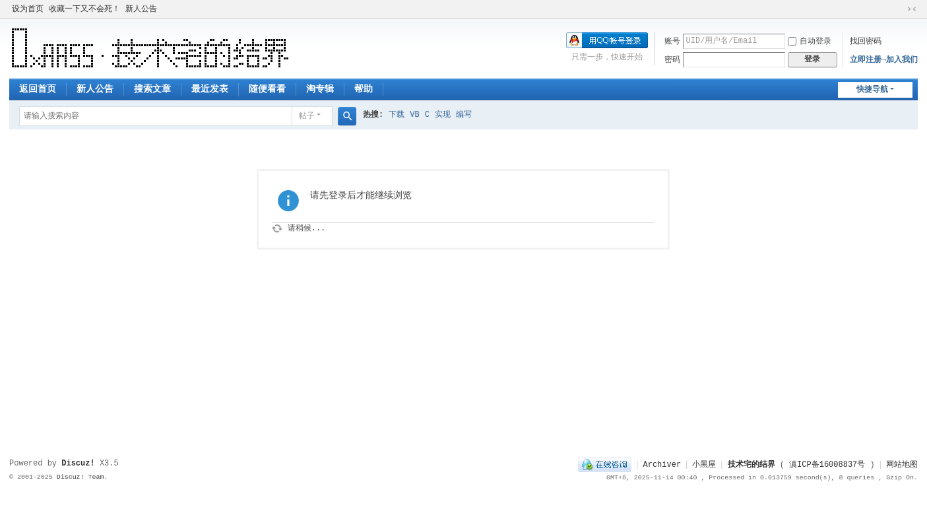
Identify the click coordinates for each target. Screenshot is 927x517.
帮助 (363, 89)
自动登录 (809, 41)
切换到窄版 (912, 9)
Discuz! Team (80, 477)
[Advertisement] (463, 413)
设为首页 (28, 9)
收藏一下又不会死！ (84, 9)
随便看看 (267, 89)
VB (414, 115)
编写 (464, 115)
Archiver (662, 464)
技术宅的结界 (751, 464)
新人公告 (141, 9)
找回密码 (865, 41)
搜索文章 (152, 89)
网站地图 (902, 464)
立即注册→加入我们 (884, 60)
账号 (672, 41)
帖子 (307, 116)
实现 (443, 115)
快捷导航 (872, 89)
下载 (396, 115)
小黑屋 (704, 464)
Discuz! (77, 463)
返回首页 (37, 89)
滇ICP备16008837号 (827, 464)
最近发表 (209, 89)
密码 (672, 60)
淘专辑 (320, 89)
